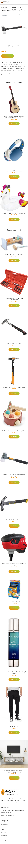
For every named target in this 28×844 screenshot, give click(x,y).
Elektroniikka (4, 824)
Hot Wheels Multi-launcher (14, 602)
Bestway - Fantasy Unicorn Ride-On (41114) (14, 213)
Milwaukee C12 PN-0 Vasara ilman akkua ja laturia (14, 564)
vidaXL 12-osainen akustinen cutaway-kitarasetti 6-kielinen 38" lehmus (14, 116)
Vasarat (22, 46)
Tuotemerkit (4, 835)
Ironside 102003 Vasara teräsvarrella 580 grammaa (14, 475)
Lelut (2, 829)
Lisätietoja (7, 56)
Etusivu (3, 12)
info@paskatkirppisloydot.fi (8, 815)
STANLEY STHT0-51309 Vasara (14, 520)
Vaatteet (3, 841)
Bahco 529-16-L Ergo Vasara (14, 343)
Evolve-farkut (14, 727)
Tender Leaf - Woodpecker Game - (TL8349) (14, 431)
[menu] (25, 2)
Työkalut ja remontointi (14, 46)
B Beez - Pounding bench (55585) (14, 254)
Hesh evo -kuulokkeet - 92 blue (14, 171)
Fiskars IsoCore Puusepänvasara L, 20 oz (14, 387)
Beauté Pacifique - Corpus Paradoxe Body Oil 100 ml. (14, 672)
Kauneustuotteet (5, 827)
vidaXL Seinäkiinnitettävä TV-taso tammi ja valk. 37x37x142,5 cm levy (14, 771)
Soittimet (3, 832)
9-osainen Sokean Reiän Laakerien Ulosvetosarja (14, 298)
